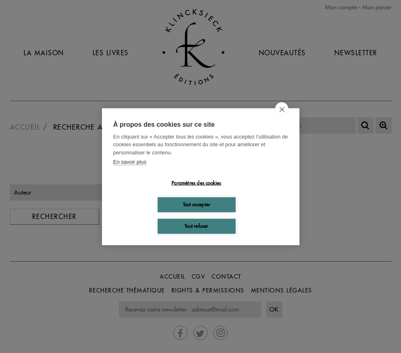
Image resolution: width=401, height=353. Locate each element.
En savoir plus (130, 162)
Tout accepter (196, 204)
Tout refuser (196, 226)
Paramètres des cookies (196, 183)
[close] (281, 109)
